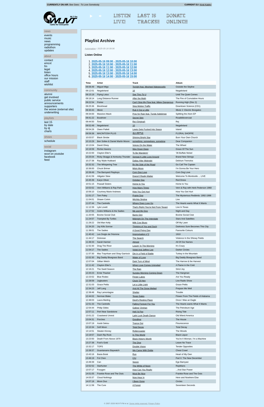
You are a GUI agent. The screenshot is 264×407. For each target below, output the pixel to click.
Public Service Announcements (53, 102)
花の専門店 (138, 133)
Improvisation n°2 (141, 234)
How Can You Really (142, 369)
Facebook (49, 156)
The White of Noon (142, 366)
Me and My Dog (140, 211)
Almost (136, 242)
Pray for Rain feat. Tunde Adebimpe (150, 114)
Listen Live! (122, 19)
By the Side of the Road (144, 164)
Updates (49, 50)
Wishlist (48, 84)
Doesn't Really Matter (143, 176)
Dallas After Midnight (142, 160)
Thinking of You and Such (145, 226)
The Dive (137, 342)
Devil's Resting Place (143, 300)
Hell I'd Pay (138, 311)
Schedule (49, 141)
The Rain (137, 269)
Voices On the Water (142, 145)
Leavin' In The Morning (143, 246)
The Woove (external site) (59, 109)
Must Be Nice (139, 373)
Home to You (139, 184)
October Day (139, 180)
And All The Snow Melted (145, 288)
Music (47, 38)
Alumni (48, 94)
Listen (47, 72)
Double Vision (139, 346)
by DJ (47, 128)
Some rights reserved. (138, 403)
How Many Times (141, 187)
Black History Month (142, 338)
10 (134, 125)
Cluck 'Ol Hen (139, 280)
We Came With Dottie (143, 350)
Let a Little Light (140, 284)
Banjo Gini (137, 215)
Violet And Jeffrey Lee (143, 249)
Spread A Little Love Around (146, 157)
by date (48, 125)
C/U (134, 358)
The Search (138, 238)
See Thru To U (139, 94)
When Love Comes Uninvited (146, 265)
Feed (47, 159)
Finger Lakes (139, 277)
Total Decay (138, 327)
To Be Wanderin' (140, 153)
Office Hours (51, 75)
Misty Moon (138, 168)
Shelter (136, 292)
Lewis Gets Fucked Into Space (147, 129)
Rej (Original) (139, 121)
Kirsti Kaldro (205, 4)
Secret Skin (138, 117)
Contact (48, 60)
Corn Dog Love (140, 172)
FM (45, 66)
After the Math (139, 98)
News (47, 41)
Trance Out (138, 323)
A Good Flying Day (142, 230)
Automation (90, 48)
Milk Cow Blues (140, 222)
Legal (47, 69)
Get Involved (51, 97)
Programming (52, 44)
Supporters (50, 106)
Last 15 (48, 122)
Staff (46, 81)
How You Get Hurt (141, 191)
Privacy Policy (154, 403)
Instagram (50, 150)
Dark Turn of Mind (141, 261)
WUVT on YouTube (54, 153)
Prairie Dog (138, 195)
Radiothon (50, 47)
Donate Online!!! (177, 19)
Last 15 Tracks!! (149, 19)
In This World (139, 335)
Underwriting (51, 112)
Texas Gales (138, 296)
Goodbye (137, 319)
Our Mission (51, 78)
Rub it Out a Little (141, 110)
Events (48, 35)
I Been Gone (139, 381)
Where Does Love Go (143, 203)
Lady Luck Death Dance (144, 315)
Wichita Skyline (140, 199)
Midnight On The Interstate (145, 218)
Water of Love (139, 257)
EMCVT (48, 63)
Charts (48, 131)
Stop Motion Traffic (141, 106)
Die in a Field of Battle (143, 253)
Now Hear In (138, 377)
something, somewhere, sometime (149, 141)
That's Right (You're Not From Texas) (150, 207)
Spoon (136, 362)
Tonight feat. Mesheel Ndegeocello (149, 87)
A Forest (137, 385)
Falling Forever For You (144, 304)
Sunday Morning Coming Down (147, 273)
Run (134, 354)
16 (134, 90)
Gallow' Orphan (140, 308)
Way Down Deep (141, 149)
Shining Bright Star (142, 137)
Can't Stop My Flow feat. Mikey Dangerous (153, 102)
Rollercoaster (139, 331)
